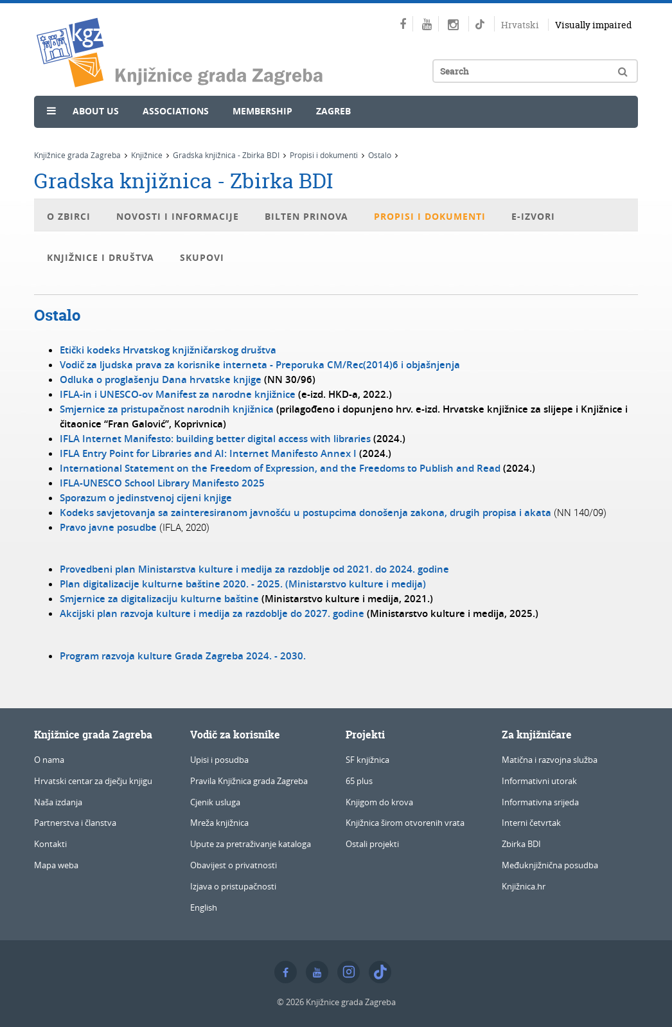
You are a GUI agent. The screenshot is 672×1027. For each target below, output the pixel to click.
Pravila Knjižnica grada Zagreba (249, 781)
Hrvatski (520, 25)
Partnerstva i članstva (75, 822)
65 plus (359, 781)
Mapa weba (56, 865)
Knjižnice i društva (100, 257)
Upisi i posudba (219, 759)
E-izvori (533, 216)
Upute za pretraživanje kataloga (250, 844)
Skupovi (202, 257)
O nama (49, 759)
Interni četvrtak (531, 822)
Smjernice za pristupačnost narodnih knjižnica (167, 409)
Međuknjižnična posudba (550, 865)
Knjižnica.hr (523, 886)
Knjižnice (147, 155)
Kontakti (50, 844)
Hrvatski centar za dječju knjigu (93, 781)
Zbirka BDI (521, 844)
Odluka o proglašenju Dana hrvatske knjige (160, 379)
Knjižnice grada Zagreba (77, 155)
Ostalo (379, 155)
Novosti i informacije (177, 216)
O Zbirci (69, 216)
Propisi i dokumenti (324, 155)
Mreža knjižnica (219, 822)
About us (96, 111)
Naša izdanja (58, 802)
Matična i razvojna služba (549, 759)
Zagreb (333, 111)
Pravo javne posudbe (108, 527)
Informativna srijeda (540, 802)
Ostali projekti (372, 844)
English (203, 907)
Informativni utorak (539, 781)
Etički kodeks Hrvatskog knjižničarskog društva (168, 350)
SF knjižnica (367, 759)
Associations (176, 111)
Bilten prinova (306, 216)
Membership (262, 111)
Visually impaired (593, 25)
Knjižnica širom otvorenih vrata (405, 822)
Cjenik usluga (215, 802)
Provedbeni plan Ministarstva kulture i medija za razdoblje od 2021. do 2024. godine (254, 569)
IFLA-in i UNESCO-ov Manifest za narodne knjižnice (178, 394)
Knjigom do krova (379, 802)
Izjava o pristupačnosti (233, 886)
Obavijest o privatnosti (233, 865)
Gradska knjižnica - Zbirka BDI (226, 155)
